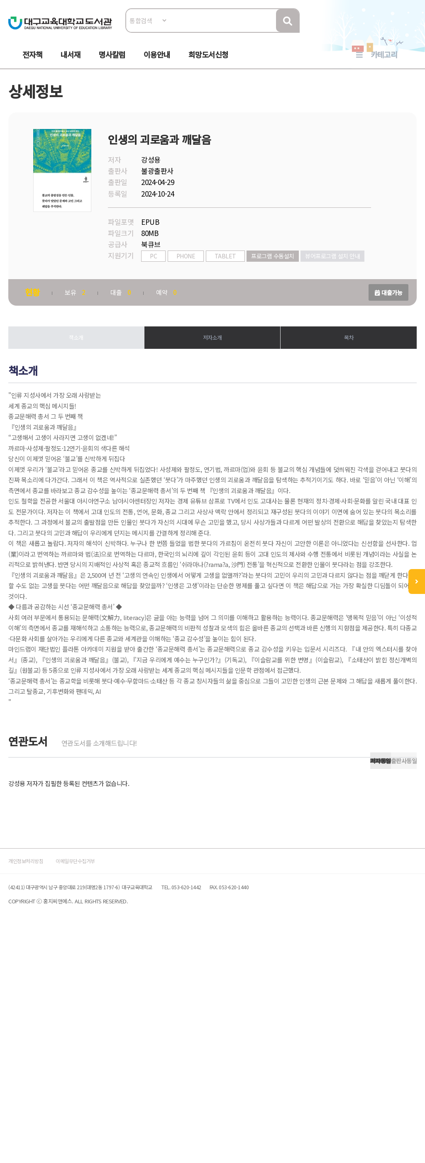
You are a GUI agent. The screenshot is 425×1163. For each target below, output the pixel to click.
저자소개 (212, 370)
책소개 (79, 370)
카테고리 (384, 62)
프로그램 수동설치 (277, 277)
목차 (345, 370)
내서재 (71, 62)
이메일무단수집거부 (106, 1083)
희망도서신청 (208, 62)
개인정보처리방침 (39, 1083)
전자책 (32, 62)
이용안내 (157, 62)
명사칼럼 (112, 62)
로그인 (405, 31)
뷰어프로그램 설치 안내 (178, 289)
